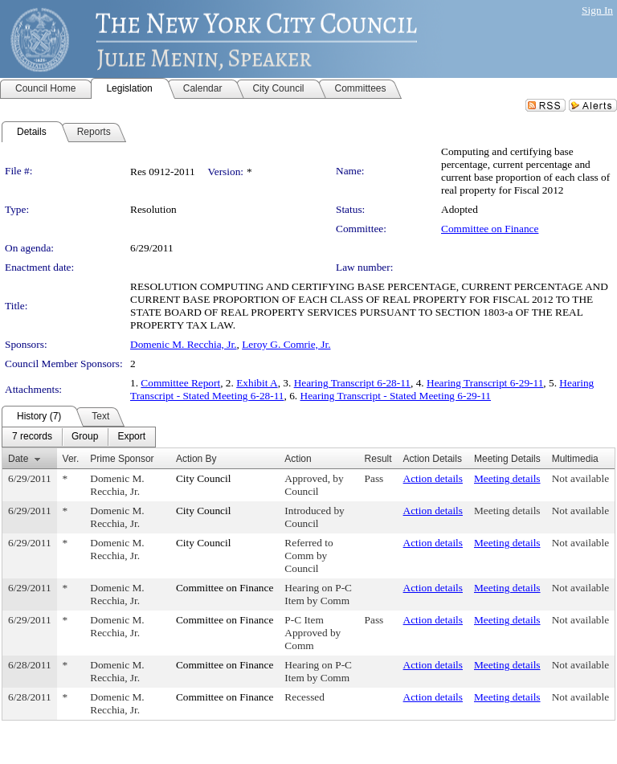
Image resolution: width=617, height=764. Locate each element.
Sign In (597, 10)
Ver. (71, 458)
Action (297, 458)
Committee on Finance (489, 229)
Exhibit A (256, 383)
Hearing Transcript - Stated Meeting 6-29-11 (396, 396)
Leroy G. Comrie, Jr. (286, 344)
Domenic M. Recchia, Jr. (183, 344)
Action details (433, 478)
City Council (203, 478)
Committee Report (180, 383)
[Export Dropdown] (131, 437)
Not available (580, 478)
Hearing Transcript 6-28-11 (352, 383)
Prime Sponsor (121, 458)
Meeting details (507, 478)
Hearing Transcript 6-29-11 (485, 383)
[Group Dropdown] (85, 437)
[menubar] (79, 437)
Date (18, 458)
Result (378, 458)
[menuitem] (32, 437)
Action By (196, 458)
